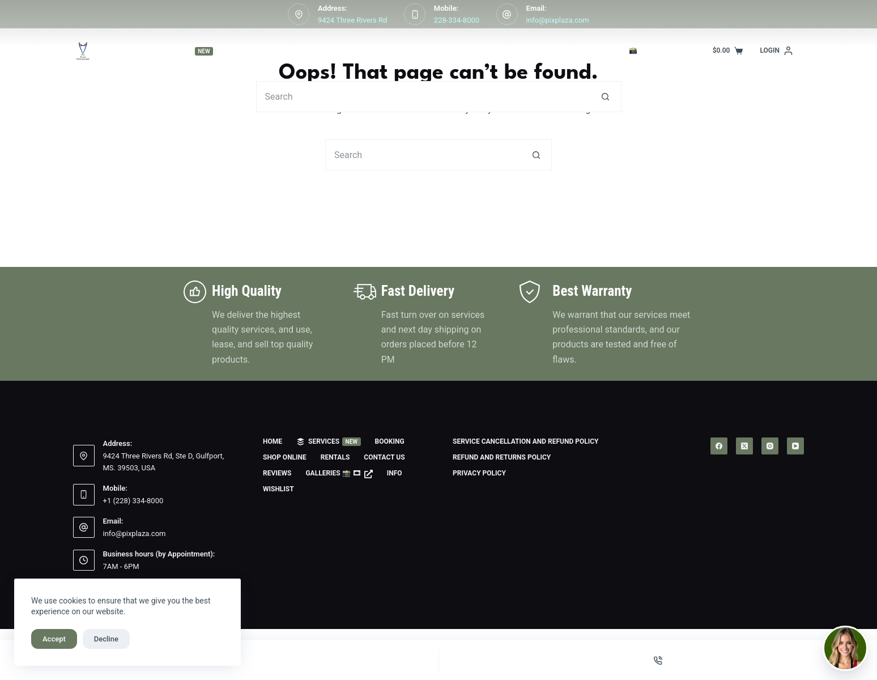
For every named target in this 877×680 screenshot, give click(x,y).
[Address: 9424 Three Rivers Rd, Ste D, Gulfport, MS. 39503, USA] (84, 455)
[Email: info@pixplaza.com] (507, 14)
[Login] (776, 51)
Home (108, 50)
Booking (269, 50)
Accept (54, 639)
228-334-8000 (456, 20)
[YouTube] (795, 445)
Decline (106, 639)
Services (188, 51)
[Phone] (658, 660)
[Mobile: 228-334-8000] (414, 14)
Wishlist (278, 489)
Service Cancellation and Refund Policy (526, 441)
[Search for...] (423, 96)
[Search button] (605, 96)
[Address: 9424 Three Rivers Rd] (298, 14)
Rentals (415, 50)
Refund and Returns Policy (502, 457)
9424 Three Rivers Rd (352, 20)
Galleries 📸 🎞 (626, 50)
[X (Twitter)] (744, 445)
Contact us (481, 50)
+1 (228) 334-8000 (133, 500)
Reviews (547, 50)
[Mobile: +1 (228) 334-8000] (84, 494)
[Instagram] (769, 445)
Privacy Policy (479, 473)
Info (706, 51)
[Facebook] (718, 445)
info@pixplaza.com (557, 20)
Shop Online (345, 51)
